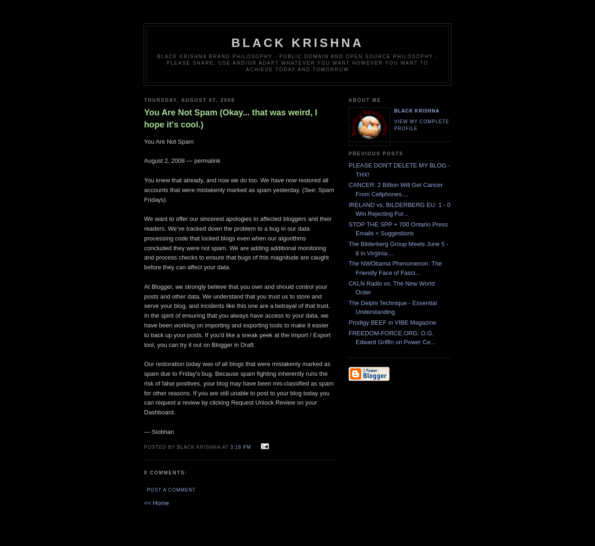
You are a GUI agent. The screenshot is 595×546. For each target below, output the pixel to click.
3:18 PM (241, 447)
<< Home (156, 502)
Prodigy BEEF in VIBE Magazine (392, 322)
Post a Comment (171, 490)
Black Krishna (297, 43)
